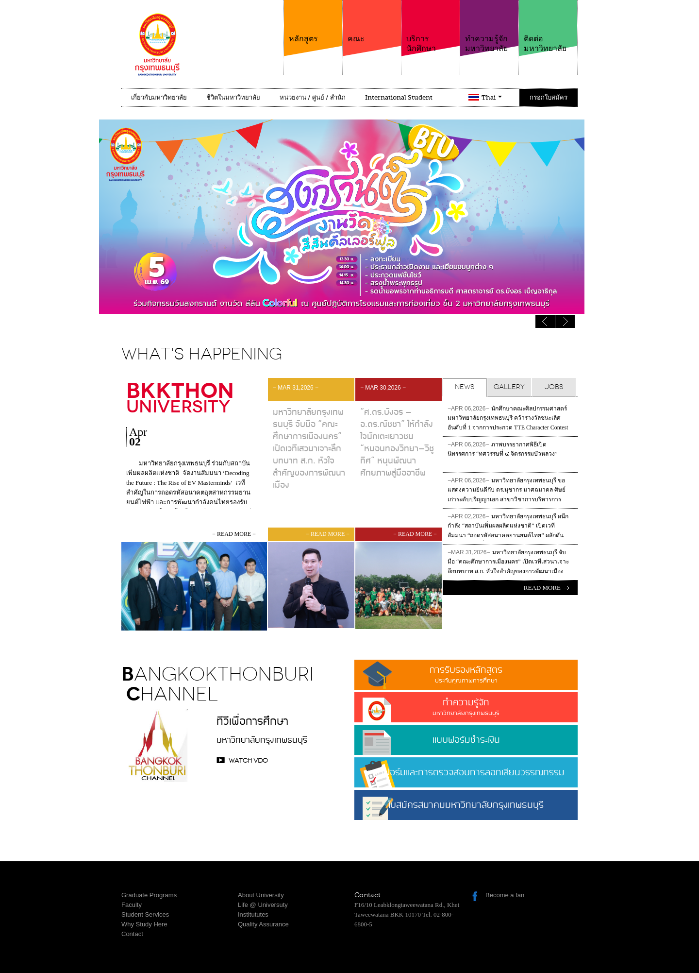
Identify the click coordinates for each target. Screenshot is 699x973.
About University (261, 895)
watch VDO (248, 760)
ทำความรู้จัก (466, 706)
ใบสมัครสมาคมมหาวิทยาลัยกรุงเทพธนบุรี (466, 809)
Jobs (554, 387)
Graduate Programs (149, 895)
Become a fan (504, 895)
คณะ (372, 21)
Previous (565, 321)
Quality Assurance (263, 924)
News (464, 387)
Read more (542, 587)
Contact (132, 934)
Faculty (131, 904)
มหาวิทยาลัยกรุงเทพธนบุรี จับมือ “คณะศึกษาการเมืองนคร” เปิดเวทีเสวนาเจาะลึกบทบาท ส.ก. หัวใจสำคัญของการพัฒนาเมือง (508, 561)
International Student (399, 97)
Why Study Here (144, 924)
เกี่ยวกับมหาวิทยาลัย (159, 97)
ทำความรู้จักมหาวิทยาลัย (489, 26)
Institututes (253, 914)
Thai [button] (492, 97)
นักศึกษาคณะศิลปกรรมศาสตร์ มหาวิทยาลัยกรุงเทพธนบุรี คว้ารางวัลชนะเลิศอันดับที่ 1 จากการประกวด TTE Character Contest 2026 (508, 419)
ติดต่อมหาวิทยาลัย (548, 26)
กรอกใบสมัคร (548, 97)
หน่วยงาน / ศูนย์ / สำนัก (313, 97)
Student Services (145, 914)
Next (545, 321)
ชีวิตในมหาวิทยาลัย (233, 97)
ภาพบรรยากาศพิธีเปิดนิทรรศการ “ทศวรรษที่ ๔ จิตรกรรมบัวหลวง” (503, 449)
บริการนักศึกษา (430, 26)
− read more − (234, 533)
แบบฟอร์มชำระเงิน (466, 740)
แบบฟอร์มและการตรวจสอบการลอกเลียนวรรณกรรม (466, 772)
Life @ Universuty (263, 904)
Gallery (509, 387)
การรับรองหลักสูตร (466, 674)
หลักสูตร (313, 21)
